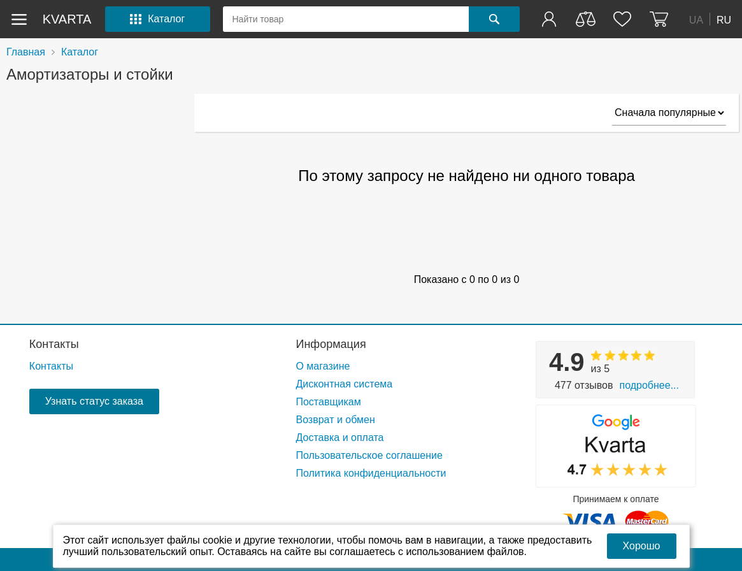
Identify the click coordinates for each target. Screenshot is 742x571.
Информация (331, 344)
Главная (25, 52)
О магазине (323, 366)
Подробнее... (648, 385)
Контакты (54, 344)
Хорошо (641, 545)
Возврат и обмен (335, 419)
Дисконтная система (344, 384)
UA (696, 19)
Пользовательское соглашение (369, 455)
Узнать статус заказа (94, 401)
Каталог (79, 52)
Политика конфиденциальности (371, 473)
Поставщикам (328, 401)
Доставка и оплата (339, 437)
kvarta (67, 19)
